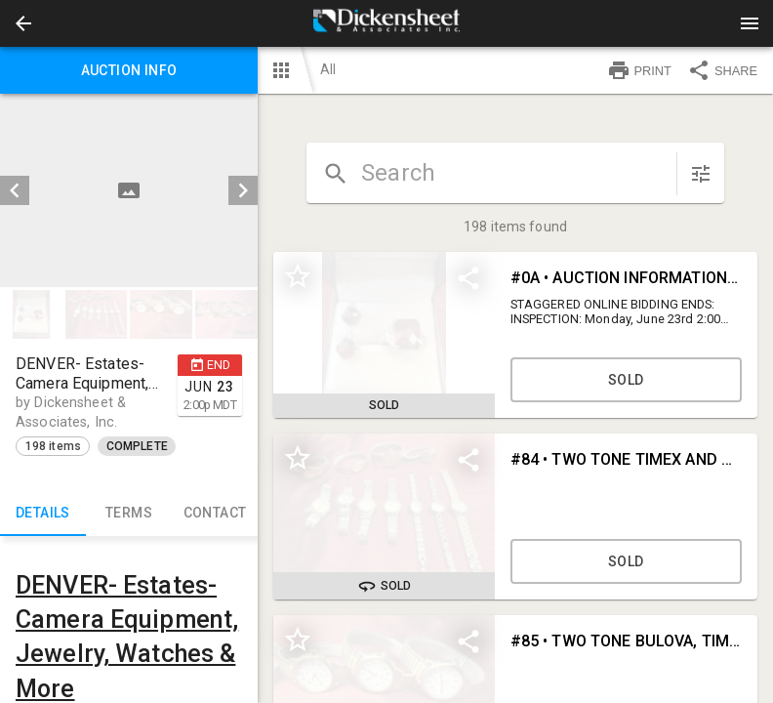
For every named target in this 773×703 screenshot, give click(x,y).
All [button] (328, 69)
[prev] (14, 190)
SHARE (722, 70)
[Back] (23, 23)
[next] (243, 190)
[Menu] (749, 23)
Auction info (129, 70)
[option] (129, 190)
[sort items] (700, 173)
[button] (23, 23)
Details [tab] (43, 512)
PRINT (639, 70)
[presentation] (386, 23)
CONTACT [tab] (215, 512)
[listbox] (129, 190)
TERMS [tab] (129, 512)
